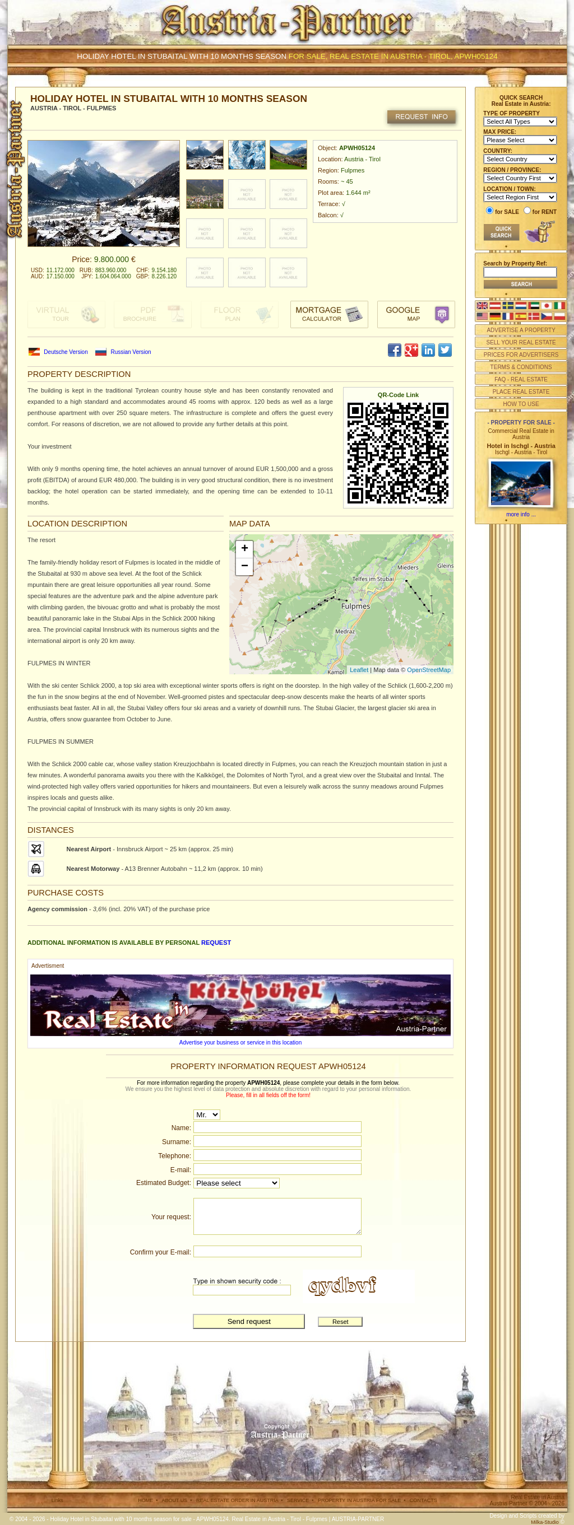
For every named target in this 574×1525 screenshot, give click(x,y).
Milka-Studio (545, 1522)
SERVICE (298, 1500)
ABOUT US (174, 1500)
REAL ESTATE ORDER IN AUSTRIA (237, 1500)
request (216, 942)
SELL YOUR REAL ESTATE (521, 342)
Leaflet (359, 669)
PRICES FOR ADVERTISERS (521, 355)
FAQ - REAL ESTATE (521, 379)
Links (57, 1500)
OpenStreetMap (429, 669)
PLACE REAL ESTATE (521, 392)
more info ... (521, 514)
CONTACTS (423, 1500)
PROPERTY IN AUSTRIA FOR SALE (359, 1500)
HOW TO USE (521, 404)
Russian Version (130, 352)
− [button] (244, 566)
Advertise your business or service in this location (240, 1042)
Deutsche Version (65, 352)
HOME (145, 1500)
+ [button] (244, 549)
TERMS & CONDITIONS (521, 367)
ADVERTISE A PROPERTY (521, 330)
